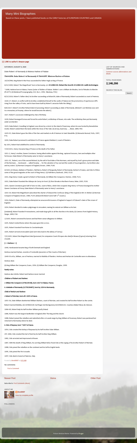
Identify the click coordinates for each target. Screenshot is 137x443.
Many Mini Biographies (21, 13)
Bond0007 (21, 392)
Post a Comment (13, 368)
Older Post (96, 378)
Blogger (81, 433)
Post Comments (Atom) (22, 383)
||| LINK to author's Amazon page (15, 62)
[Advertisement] (68, 38)
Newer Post (10, 378)
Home (53, 378)
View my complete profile (24, 395)
